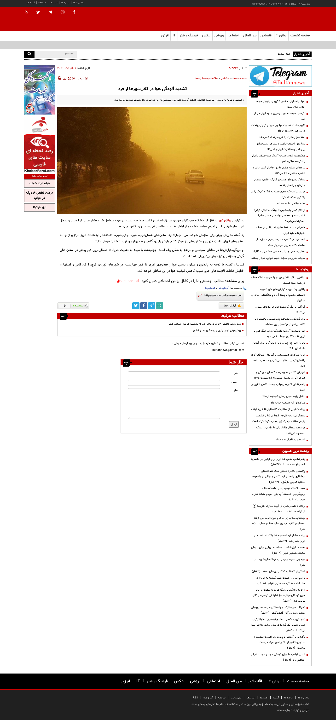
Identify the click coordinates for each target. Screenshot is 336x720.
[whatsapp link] (159, 305)
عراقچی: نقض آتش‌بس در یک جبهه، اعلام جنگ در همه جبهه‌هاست (278, 280)
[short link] (223, 295)
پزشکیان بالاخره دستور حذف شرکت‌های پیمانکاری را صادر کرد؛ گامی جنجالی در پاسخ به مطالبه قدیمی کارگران (278, 476)
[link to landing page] (288, 19)
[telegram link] (151, 305)
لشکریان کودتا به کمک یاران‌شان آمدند (278, 571)
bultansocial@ (127, 281)
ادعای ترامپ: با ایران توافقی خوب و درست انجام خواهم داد (278, 657)
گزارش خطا (232, 306)
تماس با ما (78, 3)
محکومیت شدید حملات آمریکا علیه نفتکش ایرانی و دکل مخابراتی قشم (278, 158)
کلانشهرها (210, 288)
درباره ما (65, 3)
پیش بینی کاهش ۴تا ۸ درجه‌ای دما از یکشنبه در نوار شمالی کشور (204, 324)
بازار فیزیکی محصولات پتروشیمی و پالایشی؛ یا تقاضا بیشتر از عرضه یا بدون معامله (280, 322)
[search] (29, 54)
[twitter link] (135, 305)
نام (236, 374)
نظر (236, 390)
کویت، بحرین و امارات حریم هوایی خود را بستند (278, 258)
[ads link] (280, 76)
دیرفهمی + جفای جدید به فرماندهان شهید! (279, 562)
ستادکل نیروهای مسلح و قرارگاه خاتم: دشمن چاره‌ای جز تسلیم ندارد (279, 182)
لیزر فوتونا (39, 207)
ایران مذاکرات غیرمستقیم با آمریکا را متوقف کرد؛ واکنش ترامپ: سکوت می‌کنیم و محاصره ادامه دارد (278, 360)
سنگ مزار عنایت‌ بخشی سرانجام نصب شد (282, 137)
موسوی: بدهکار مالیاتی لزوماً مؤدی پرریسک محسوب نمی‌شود (280, 430)
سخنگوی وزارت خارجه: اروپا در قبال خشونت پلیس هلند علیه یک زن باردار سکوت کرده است (278, 418)
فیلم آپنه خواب (39, 183)
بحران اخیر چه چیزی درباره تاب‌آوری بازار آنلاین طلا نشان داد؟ (279, 346)
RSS (195, 698)
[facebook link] (143, 305)
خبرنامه (42, 3)
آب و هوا (30, 3)
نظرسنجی (236, 698)
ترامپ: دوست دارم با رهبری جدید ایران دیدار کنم (279, 116)
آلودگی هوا (223, 288)
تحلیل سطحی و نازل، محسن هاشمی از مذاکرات (278, 251)
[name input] (174, 374)
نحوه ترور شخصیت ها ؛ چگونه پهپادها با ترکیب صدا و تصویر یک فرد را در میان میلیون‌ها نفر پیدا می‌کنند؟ (278, 625)
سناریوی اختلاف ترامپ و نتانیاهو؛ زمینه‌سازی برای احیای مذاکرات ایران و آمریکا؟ (280, 146)
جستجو (264, 698)
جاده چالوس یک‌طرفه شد (291, 204)
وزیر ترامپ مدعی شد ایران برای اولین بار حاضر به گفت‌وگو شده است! (278, 462)
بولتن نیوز (224, 220)
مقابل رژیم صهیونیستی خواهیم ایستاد (283, 396)
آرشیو (276, 698)
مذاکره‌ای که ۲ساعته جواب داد (288, 403)
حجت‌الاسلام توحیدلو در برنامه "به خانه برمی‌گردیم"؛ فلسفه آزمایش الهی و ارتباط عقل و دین (278, 494)
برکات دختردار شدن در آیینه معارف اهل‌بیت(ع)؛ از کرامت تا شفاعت (278, 509)
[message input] (174, 403)
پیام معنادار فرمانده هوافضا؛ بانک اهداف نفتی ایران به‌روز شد (279, 538)
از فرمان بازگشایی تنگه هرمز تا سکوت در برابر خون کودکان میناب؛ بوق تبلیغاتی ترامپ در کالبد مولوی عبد (278, 595)
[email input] (174, 383)
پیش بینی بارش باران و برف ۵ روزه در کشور (217, 330)
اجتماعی (225, 78)
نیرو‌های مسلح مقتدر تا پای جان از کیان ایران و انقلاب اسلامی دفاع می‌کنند (279, 170)
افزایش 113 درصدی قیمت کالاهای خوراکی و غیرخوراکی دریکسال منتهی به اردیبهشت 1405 (279, 375)
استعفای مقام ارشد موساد (290, 440)
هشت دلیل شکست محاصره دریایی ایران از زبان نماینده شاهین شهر (278, 550)
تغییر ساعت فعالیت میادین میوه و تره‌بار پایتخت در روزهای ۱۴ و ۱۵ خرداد (278, 128)
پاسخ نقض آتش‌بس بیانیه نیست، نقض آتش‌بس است (278, 387)
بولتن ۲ (281, 35)
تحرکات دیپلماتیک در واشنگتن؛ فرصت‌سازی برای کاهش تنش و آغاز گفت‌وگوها (278, 610)
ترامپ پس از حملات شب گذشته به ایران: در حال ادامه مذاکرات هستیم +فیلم (280, 581)
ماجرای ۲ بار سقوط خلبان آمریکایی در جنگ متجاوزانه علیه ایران (280, 230)
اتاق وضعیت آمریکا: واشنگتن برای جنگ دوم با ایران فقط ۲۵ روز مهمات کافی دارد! (279, 334)
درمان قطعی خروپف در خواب (39, 195)
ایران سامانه (283, 710)
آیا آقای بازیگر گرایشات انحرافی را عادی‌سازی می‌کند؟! (280, 310)
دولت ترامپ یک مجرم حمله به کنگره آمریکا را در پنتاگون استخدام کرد (278, 194)
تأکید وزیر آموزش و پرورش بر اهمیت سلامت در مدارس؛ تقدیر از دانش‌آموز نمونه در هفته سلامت (278, 642)
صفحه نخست (300, 35)
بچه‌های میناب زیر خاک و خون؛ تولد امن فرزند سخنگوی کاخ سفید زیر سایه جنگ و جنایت (278, 523)
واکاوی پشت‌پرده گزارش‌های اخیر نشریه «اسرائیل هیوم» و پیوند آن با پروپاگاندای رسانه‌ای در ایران (278, 295)
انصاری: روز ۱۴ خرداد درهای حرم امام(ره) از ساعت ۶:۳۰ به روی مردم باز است (280, 242)
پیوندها (54, 3)
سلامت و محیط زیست (206, 78)
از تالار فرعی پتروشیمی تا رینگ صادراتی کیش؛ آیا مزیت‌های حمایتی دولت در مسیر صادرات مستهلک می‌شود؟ (279, 215)
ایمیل (235, 382)
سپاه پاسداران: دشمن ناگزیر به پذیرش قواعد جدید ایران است (280, 104)
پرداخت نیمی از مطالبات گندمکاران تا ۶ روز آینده (278, 409)
